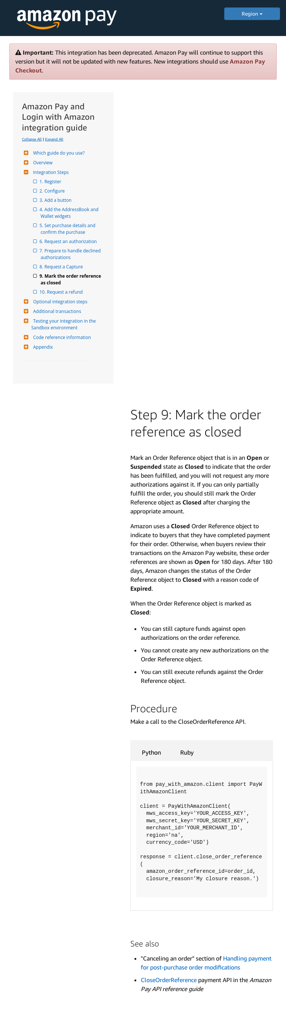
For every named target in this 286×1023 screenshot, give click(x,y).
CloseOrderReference (169, 980)
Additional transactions (56, 311)
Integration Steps (50, 172)
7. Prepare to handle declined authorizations (71, 254)
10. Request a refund (62, 292)
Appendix (42, 347)
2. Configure (53, 191)
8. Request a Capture (62, 267)
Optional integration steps (59, 301)
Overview (42, 162)
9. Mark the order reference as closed (71, 279)
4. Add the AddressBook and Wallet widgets (70, 212)
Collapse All (32, 139)
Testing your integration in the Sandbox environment (64, 324)
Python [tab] (151, 752)
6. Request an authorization (69, 241)
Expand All (54, 139)
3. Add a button (56, 200)
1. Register (51, 181)
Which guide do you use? (58, 153)
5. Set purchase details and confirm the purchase (68, 228)
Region (252, 13)
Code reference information (61, 337)
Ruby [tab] (187, 752)
